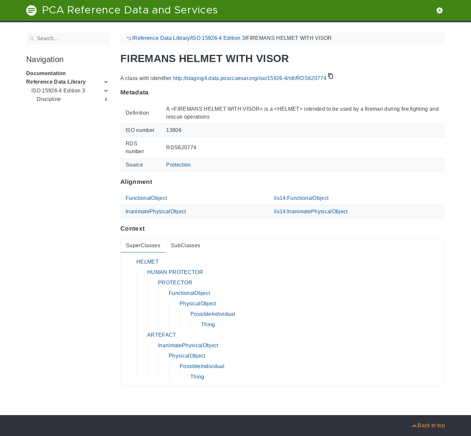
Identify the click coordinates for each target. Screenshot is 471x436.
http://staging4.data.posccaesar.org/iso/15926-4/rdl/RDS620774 (249, 78)
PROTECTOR (175, 282)
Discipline (49, 99)
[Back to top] (428, 425)
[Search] (68, 38)
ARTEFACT (161, 335)
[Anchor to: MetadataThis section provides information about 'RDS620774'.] (155, 92)
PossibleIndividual (212, 314)
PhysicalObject (198, 303)
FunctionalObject (146, 198)
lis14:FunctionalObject (301, 198)
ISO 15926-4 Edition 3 (58, 90)
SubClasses (185, 245)
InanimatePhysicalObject (156, 211)
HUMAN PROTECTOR (175, 272)
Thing (208, 324)
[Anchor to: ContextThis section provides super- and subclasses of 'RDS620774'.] (151, 229)
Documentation (46, 73)
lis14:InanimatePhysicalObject (311, 211)
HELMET (147, 262)
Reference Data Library (56, 82)
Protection (178, 165)
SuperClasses (143, 245)
